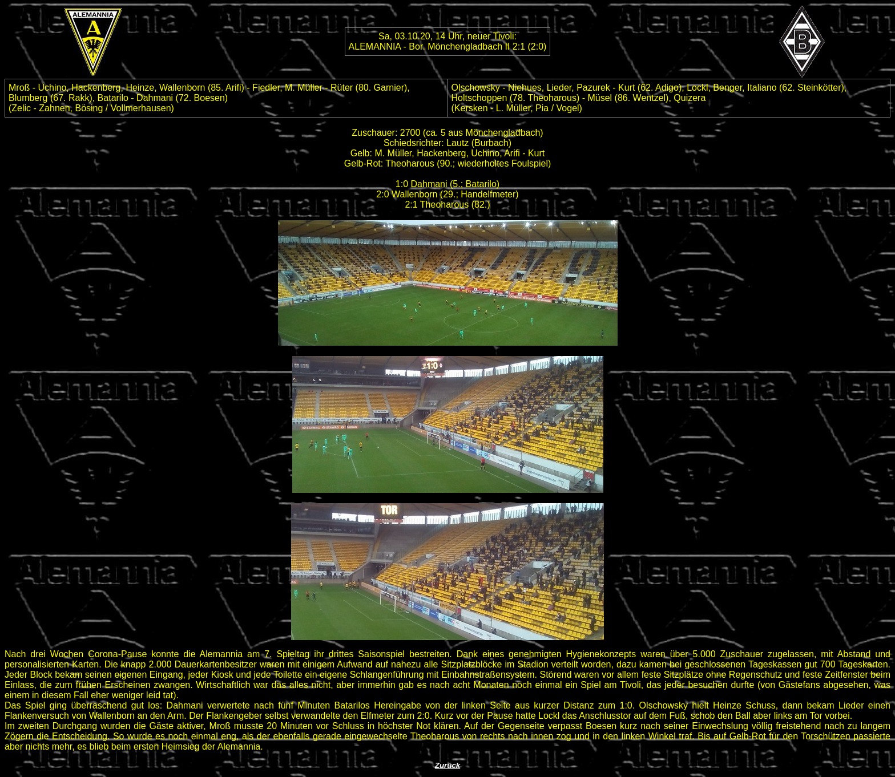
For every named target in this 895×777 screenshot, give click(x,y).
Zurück (447, 765)
